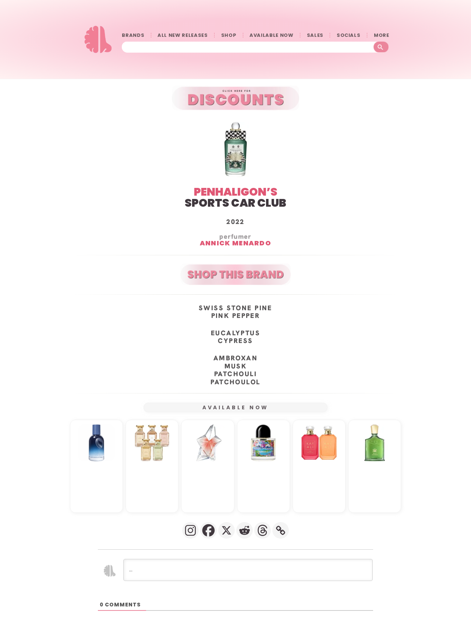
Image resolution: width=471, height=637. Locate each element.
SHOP (229, 35)
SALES (315, 35)
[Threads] (262, 530)
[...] (248, 570)
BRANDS (133, 35)
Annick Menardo (235, 242)
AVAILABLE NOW (271, 35)
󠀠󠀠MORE (381, 35)
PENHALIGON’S (235, 191)
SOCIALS (349, 35)
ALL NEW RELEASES (182, 35)
